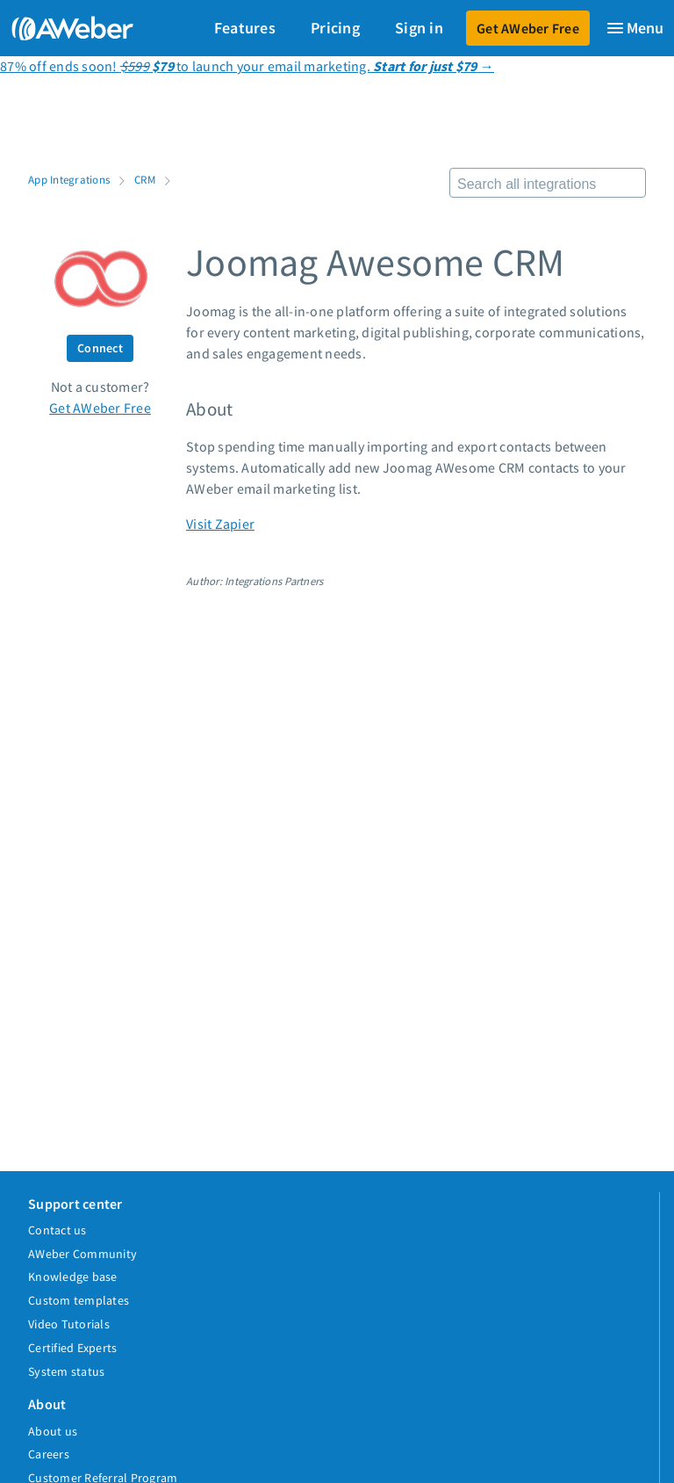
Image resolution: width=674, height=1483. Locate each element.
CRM (144, 179)
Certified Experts (72, 1348)
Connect (100, 348)
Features (245, 28)
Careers (48, 1454)
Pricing (335, 28)
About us (52, 1431)
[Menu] (634, 28)
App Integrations (69, 179)
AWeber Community (82, 1254)
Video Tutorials (69, 1324)
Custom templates (78, 1300)
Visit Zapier (220, 523)
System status (66, 1371)
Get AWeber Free (528, 28)
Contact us (57, 1230)
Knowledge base (73, 1276)
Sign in (419, 28)
